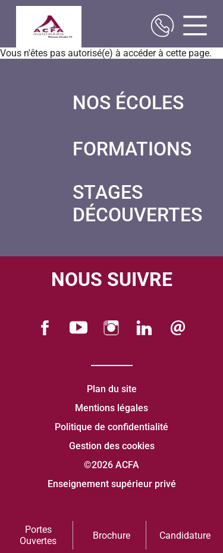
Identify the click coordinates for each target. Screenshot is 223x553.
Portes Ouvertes (38, 535)
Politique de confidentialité (111, 427)
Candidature (185, 535)
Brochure (111, 535)
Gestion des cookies (112, 446)
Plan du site (112, 389)
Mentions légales (111, 408)
